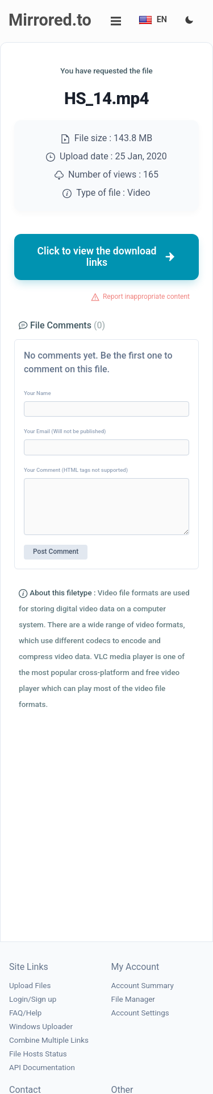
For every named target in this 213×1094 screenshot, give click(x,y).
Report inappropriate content (146, 297)
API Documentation (42, 1067)
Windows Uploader (41, 1026)
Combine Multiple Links (49, 1040)
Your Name (37, 393)
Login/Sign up (32, 999)
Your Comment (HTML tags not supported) (76, 470)
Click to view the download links (106, 256)
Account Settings (140, 1013)
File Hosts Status (38, 1054)
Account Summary (142, 985)
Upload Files (30, 985)
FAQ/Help (25, 1013)
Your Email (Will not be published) (65, 431)
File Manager (133, 999)
